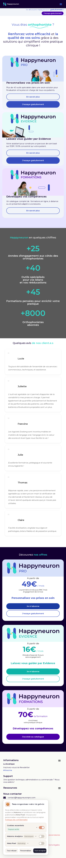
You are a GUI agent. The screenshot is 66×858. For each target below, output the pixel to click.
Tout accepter (40, 851)
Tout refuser (12, 851)
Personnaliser (25, 851)
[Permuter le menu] (59, 760)
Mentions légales (52, 845)
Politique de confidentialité (16, 820)
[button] (61, 4)
